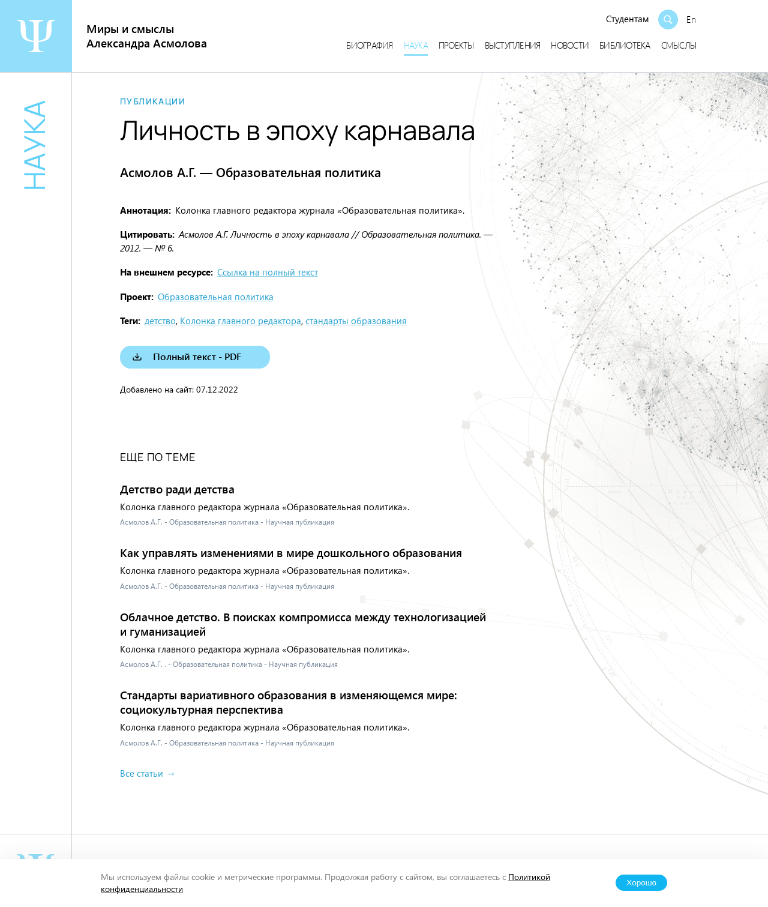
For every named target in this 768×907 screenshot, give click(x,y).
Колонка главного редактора (240, 321)
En (691, 19)
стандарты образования (356, 321)
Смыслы (679, 45)
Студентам (627, 19)
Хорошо (641, 882)
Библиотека (624, 45)
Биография (369, 45)
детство (160, 321)
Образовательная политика (216, 297)
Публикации (152, 101)
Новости (570, 45)
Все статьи (141, 773)
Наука (416, 45)
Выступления (513, 45)
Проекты (456, 45)
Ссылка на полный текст (267, 272)
